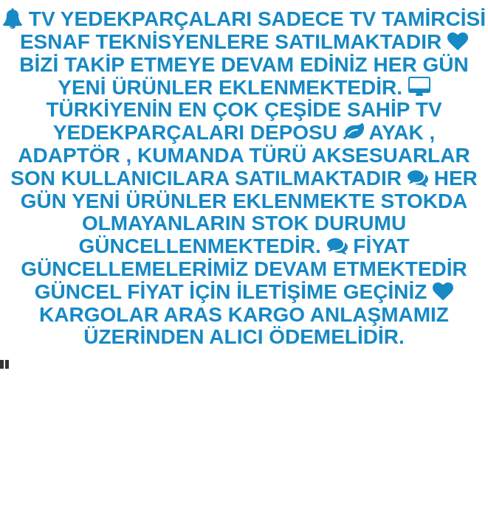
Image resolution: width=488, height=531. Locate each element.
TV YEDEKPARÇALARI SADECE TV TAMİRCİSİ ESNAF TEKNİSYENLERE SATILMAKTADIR (244, 30)
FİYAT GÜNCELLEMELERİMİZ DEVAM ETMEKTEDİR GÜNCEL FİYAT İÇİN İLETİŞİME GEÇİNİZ (244, 269)
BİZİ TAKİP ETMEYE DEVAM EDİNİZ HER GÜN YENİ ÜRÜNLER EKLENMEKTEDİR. (243, 65)
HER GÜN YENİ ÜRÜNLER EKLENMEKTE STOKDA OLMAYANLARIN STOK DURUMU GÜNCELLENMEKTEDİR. (249, 212)
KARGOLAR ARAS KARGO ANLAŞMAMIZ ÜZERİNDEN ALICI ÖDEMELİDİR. (246, 315)
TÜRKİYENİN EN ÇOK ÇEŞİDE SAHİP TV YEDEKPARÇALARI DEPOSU (243, 111)
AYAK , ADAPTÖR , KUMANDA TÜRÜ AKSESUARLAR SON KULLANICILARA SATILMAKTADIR (240, 155)
